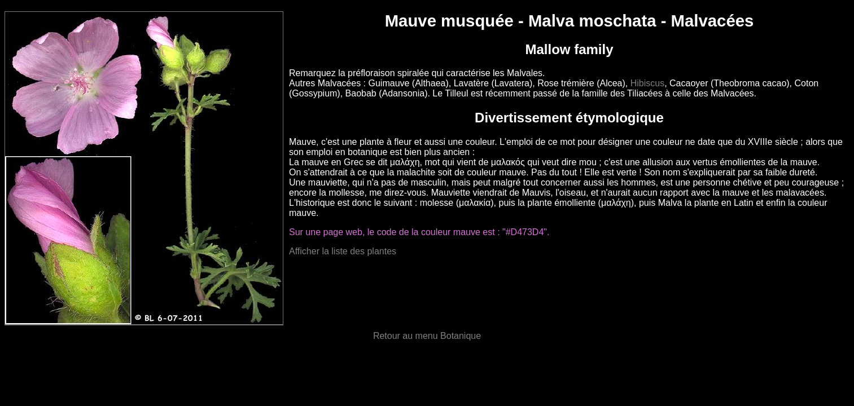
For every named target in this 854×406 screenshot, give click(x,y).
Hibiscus (647, 83)
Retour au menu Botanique (427, 336)
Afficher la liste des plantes (342, 251)
